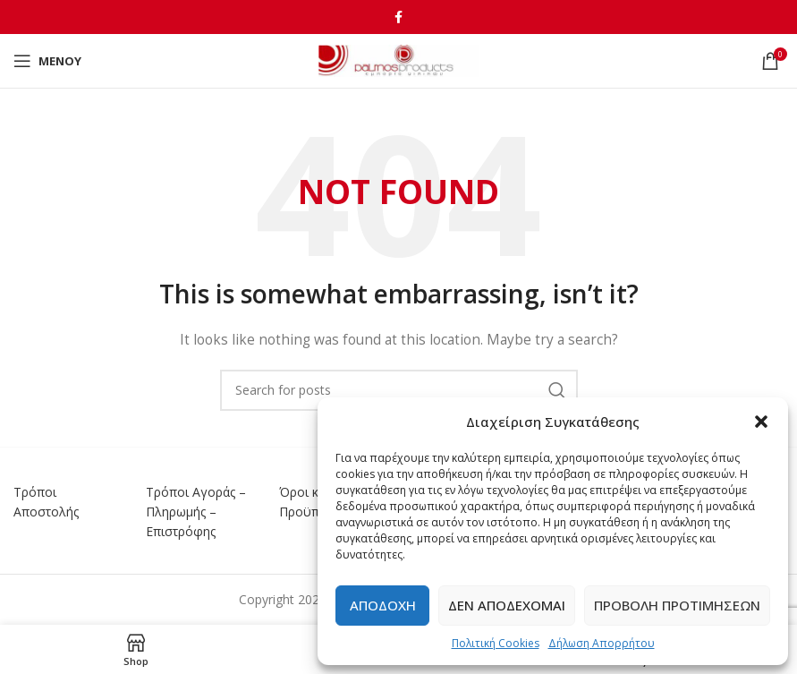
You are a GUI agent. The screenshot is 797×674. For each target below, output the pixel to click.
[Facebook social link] (398, 17)
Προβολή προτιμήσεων (677, 605)
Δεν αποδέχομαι (506, 605)
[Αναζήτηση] (399, 390)
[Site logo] (398, 59)
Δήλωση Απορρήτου (601, 643)
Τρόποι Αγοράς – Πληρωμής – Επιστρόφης (196, 512)
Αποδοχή (383, 605)
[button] (761, 422)
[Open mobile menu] (47, 61)
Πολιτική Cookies (495, 643)
